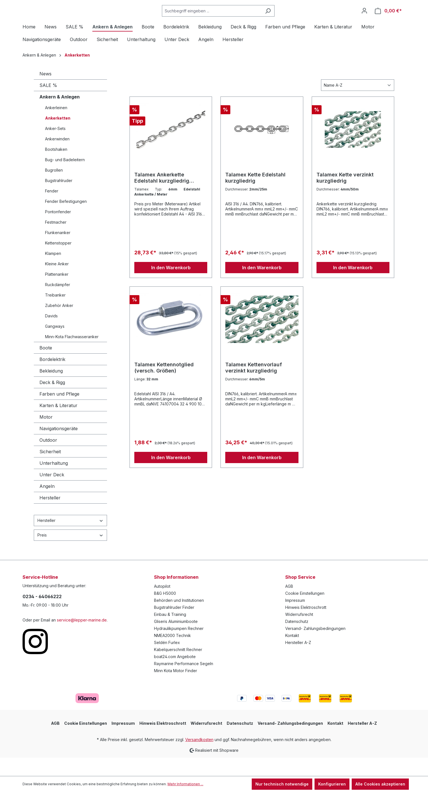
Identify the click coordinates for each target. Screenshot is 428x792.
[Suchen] (282, 20)
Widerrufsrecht (299, 633)
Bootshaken (56, 167)
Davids (51, 334)
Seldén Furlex (167, 661)
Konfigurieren (332, 784)
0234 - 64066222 (42, 615)
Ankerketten (57, 136)
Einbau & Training (170, 633)
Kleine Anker (57, 282)
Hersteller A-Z (298, 661)
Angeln (47, 505)
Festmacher (55, 240)
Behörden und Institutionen (179, 618)
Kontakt (292, 654)
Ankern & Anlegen (59, 115)
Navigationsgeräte (58, 447)
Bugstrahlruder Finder (174, 625)
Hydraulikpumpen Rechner (179, 647)
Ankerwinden (57, 157)
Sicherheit (50, 470)
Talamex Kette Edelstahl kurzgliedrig (255, 196)
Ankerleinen (56, 126)
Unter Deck (51, 493)
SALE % (48, 104)
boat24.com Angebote (175, 675)
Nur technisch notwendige (282, 784)
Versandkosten (199, 758)
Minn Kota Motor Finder (175, 689)
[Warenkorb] (388, 20)
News (45, 92)
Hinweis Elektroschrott (305, 625)
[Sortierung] (357, 103)
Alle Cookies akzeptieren (380, 784)
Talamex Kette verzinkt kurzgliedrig (345, 196)
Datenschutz (296, 640)
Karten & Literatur (58, 424)
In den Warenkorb (171, 286)
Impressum (295, 618)
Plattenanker (56, 292)
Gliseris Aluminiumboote (176, 640)
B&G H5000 (165, 611)
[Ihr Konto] (364, 20)
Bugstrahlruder (58, 199)
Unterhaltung (53, 481)
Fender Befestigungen (66, 219)
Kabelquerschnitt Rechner (178, 668)
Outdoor (48, 458)
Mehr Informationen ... (185, 784)
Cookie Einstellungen (304, 611)
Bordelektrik (52, 378)
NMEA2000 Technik (172, 654)
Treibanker (55, 313)
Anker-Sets (55, 147)
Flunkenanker (57, 251)
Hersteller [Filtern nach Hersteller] (70, 539)
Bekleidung (51, 389)
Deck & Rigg (52, 401)
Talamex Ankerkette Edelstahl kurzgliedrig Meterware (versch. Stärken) (170, 196)
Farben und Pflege (59, 412)
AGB (289, 604)
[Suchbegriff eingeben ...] (226, 20)
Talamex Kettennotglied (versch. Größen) (164, 386)
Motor (46, 435)
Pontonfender (58, 230)
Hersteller (50, 516)
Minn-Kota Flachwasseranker (72, 355)
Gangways (54, 344)
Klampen (53, 272)
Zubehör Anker (59, 324)
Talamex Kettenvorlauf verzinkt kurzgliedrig (253, 386)
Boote (45, 366)
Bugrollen (54, 188)
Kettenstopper (58, 261)
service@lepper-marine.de (82, 638)
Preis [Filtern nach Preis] (70, 553)
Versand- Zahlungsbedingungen (315, 647)
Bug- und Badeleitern (65, 178)
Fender (51, 209)
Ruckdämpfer (57, 303)
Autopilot (162, 604)
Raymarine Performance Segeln (183, 682)
